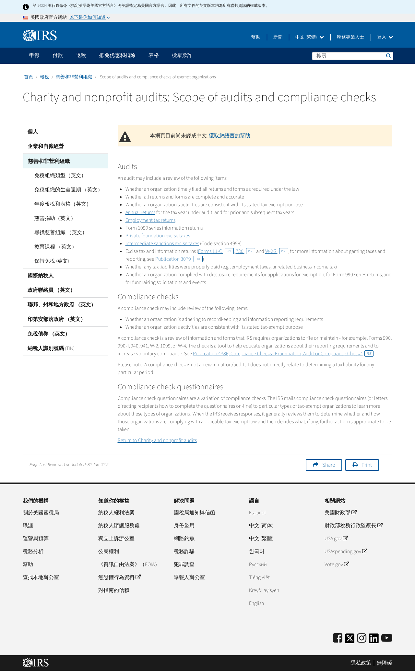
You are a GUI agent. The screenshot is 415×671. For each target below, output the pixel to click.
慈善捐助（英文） (53, 218)
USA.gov (336, 538)
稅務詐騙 (184, 551)
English (256, 603)
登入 (385, 37)
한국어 (257, 551)
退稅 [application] (81, 55)
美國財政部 (340, 512)
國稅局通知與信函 (194, 512)
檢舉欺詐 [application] (182, 55)
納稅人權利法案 (116, 512)
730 (245, 251)
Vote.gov (337, 564)
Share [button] (328, 465)
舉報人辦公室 (189, 577)
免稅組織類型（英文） (58, 175)
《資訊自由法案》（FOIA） (129, 564)
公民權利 (108, 551)
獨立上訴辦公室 (116, 538)
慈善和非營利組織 (74, 77)
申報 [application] (34, 55)
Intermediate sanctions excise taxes (162, 243)
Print (367, 465)
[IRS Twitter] (350, 640)
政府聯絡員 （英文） (51, 289)
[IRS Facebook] (337, 638)
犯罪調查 (184, 564)
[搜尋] (352, 56)
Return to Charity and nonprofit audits (157, 440)
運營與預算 (36, 538)
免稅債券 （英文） (49, 333)
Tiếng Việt (259, 577)
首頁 (28, 77)
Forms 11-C (216, 251)
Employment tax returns (150, 220)
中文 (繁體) (309, 37)
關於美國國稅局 (41, 512)
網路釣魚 (184, 538)
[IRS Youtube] (386, 638)
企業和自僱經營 (46, 146)
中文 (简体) (261, 525)
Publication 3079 (179, 259)
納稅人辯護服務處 (119, 525)
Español (257, 512)
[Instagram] (361, 638)
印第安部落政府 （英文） (57, 319)
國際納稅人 (40, 275)
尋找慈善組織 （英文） (58, 232)
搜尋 (388, 55)
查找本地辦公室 (41, 577)
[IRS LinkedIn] (374, 640)
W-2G (276, 251)
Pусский (258, 564)
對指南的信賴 (113, 590)
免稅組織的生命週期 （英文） (66, 189)
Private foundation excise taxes (157, 235)
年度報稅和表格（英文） (60, 203)
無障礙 (384, 663)
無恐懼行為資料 (119, 577)
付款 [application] (58, 55)
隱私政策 (360, 663)
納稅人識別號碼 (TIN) (51, 348)
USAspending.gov (346, 551)
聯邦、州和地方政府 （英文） (62, 304)
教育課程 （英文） (53, 246)
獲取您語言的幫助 (229, 135)
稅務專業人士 (350, 37)
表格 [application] (153, 55)
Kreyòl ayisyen (264, 590)
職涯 (28, 525)
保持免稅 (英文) (49, 260)
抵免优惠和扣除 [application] (117, 55)
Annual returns (140, 212)
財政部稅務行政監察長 (353, 525)
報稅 (44, 77)
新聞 (277, 37)
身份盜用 (184, 525)
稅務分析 (33, 551)
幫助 (255, 37)
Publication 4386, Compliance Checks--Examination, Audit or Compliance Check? (283, 353)
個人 (33, 131)
